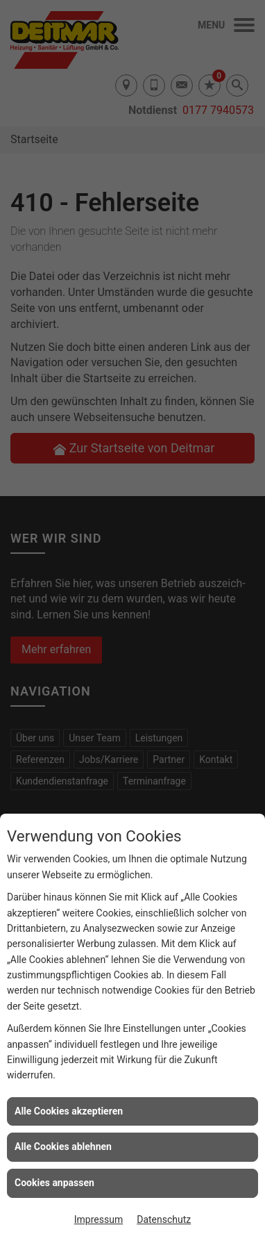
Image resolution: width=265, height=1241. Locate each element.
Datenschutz (164, 1219)
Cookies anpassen (54, 1182)
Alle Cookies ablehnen (63, 1146)
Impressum (98, 1219)
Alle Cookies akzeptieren (69, 1111)
